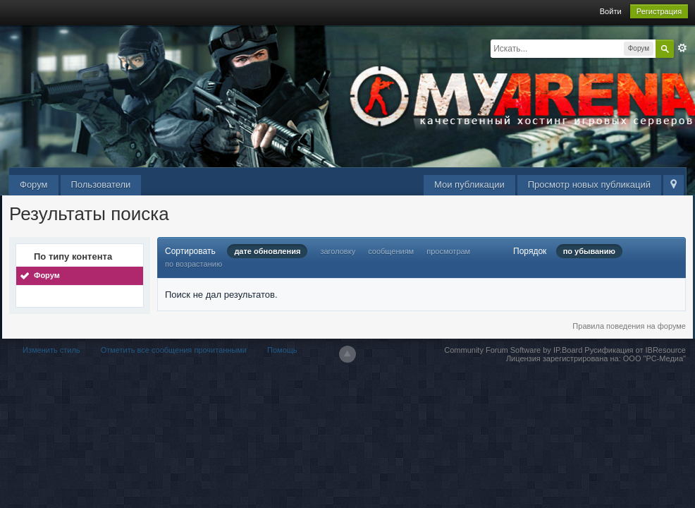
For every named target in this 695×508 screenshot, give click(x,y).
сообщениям (391, 251)
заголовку (337, 251)
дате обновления (267, 251)
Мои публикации (469, 184)
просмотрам (448, 251)
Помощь (282, 350)
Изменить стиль (51, 350)
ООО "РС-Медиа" (654, 358)
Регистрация (659, 11)
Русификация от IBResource (634, 350)
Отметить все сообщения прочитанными (174, 350)
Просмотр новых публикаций (589, 184)
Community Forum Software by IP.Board (513, 350)
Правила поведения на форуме (629, 326)
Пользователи (101, 184)
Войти (611, 11)
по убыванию (589, 251)
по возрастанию (193, 264)
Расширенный (682, 48)
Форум (34, 184)
